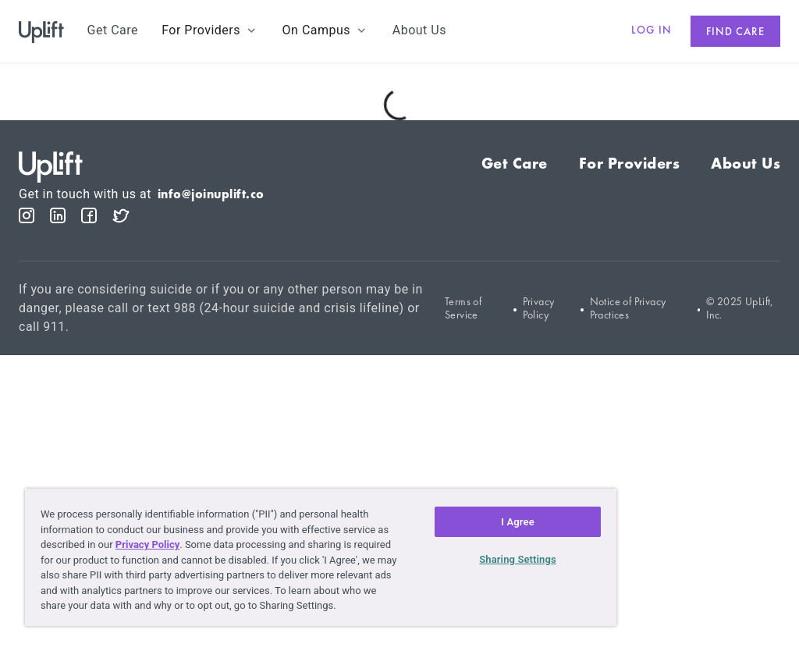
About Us (745, 163)
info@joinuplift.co (211, 194)
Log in (651, 30)
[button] (210, 30)
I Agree (517, 522)
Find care (735, 31)
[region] (320, 557)
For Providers (629, 163)
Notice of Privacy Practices (628, 308)
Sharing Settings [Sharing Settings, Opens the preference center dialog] (517, 559)
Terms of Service (463, 308)
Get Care (514, 163)
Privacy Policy (539, 308)
